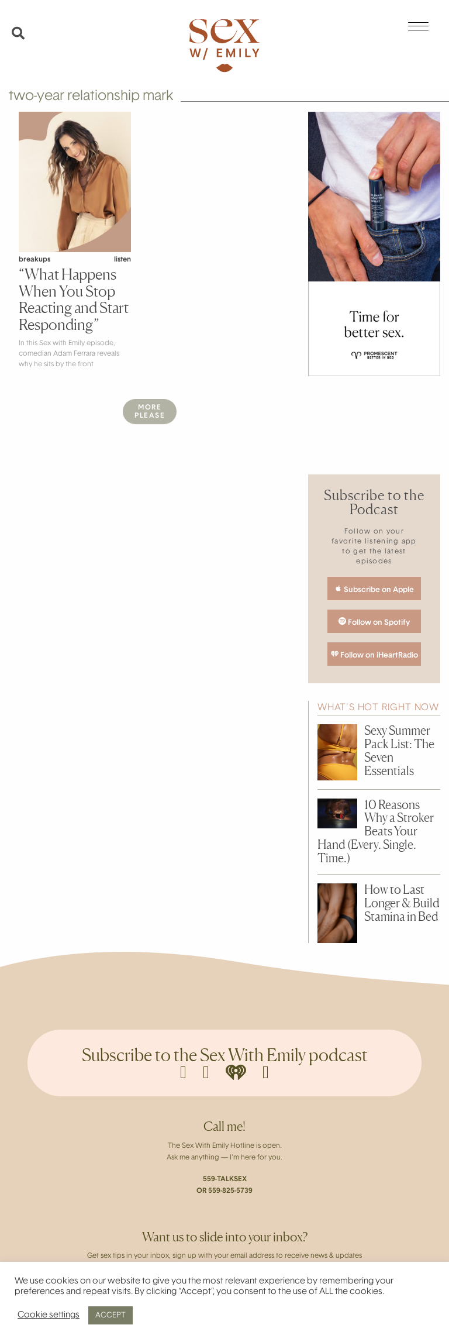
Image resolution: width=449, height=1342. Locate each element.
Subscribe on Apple (374, 589)
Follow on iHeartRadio (374, 654)
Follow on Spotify (374, 622)
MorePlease (149, 411)
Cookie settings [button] (49, 1315)
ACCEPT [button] (110, 1315)
